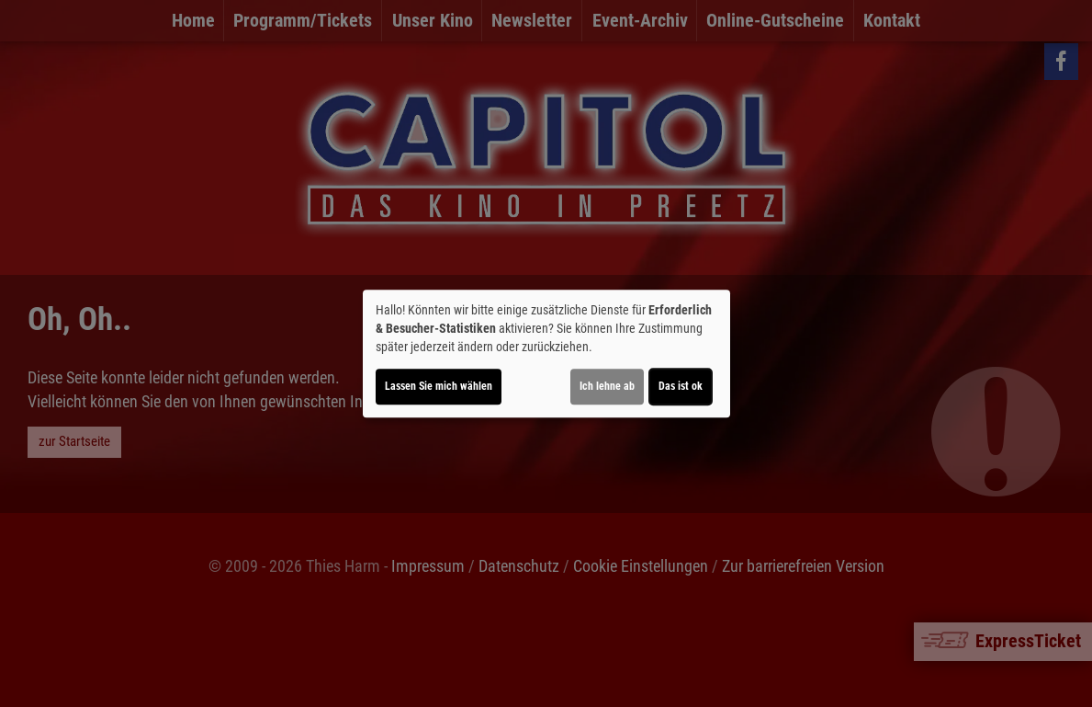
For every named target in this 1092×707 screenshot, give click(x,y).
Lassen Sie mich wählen (438, 386)
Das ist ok (681, 386)
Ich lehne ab (607, 386)
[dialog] (546, 354)
